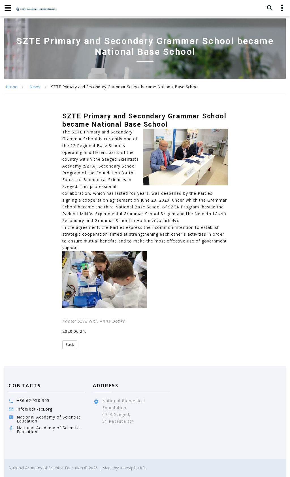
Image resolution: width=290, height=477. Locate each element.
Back (69, 344)
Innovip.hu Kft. (133, 467)
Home (11, 86)
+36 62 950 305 (33, 400)
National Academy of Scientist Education (48, 419)
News (34, 86)
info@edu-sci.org (34, 409)
